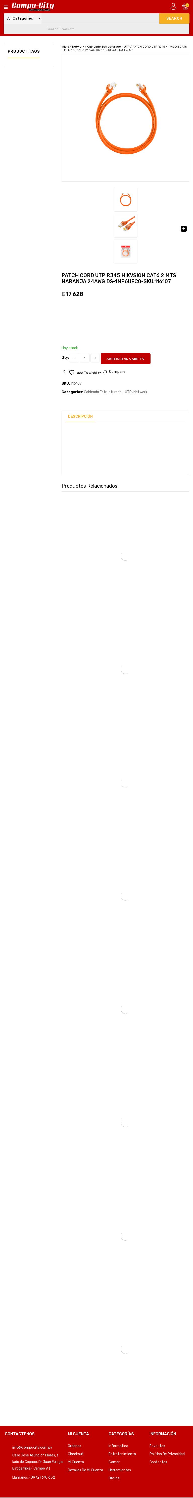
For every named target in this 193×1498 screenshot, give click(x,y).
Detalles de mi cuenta (85, 1470)
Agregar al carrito (126, 358)
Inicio (65, 46)
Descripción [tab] (80, 416)
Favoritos (157, 1446)
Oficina (114, 1478)
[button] (184, 229)
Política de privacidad (167, 1454)
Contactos (158, 1462)
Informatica (118, 1446)
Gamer (114, 1462)
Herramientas (120, 1470)
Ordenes (74, 1446)
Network (78, 46)
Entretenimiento (122, 1454)
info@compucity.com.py (32, 1447)
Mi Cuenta (76, 1462)
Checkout (76, 1454)
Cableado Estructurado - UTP (108, 46)
